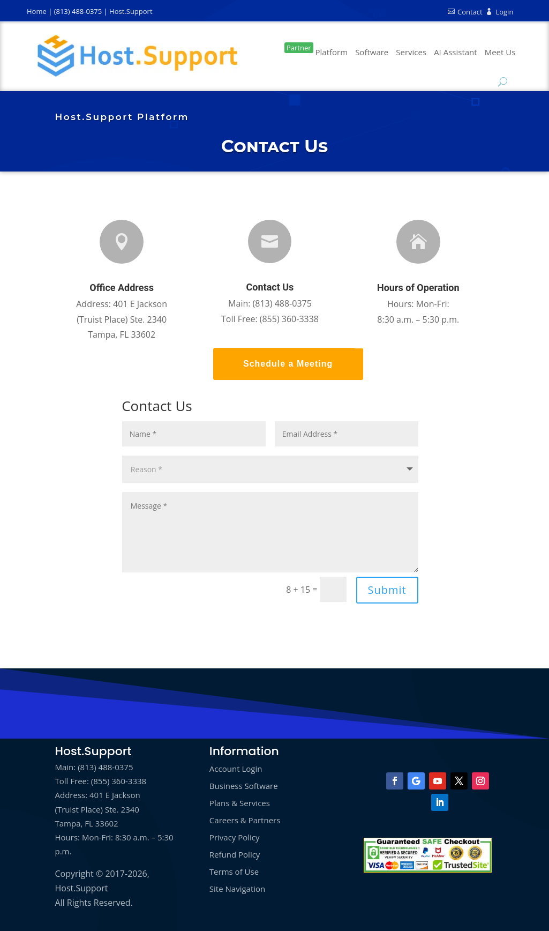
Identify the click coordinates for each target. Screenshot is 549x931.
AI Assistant (455, 52)
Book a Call (500, 55)
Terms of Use (234, 871)
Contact (465, 12)
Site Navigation (237, 888)
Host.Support (130, 11)
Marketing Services (411, 55)
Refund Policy (234, 854)
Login (499, 12)
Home (37, 11)
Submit (387, 590)
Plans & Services (239, 803)
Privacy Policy (234, 837)
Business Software (371, 55)
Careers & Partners (245, 820)
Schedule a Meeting (288, 363)
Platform (316, 49)
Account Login (235, 768)
